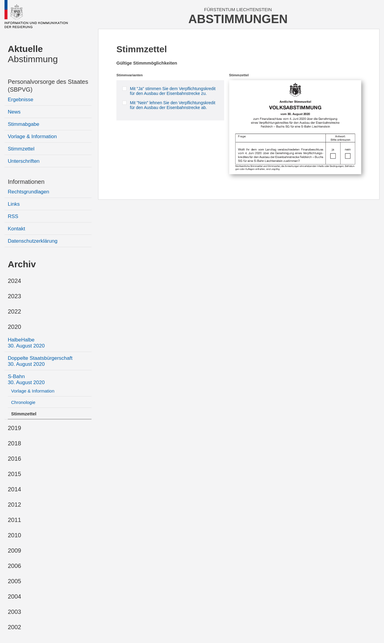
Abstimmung (33, 54)
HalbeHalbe (26, 343)
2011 (14, 520)
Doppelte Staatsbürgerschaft (40, 361)
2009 (14, 550)
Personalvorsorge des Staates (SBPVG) (48, 85)
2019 (14, 428)
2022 (14, 311)
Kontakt (16, 229)
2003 (14, 611)
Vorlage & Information (32, 136)
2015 (14, 474)
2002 (14, 627)
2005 (14, 581)
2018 (14, 443)
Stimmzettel (21, 149)
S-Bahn (26, 379)
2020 (14, 326)
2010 (14, 535)
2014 (14, 489)
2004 (14, 596)
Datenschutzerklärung (32, 241)
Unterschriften (24, 161)
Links (14, 204)
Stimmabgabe (23, 124)
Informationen (26, 181)
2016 (14, 458)
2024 (14, 281)
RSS (13, 216)
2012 (14, 504)
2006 (14, 566)
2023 (14, 296)
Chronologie (23, 402)
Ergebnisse (20, 99)
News (14, 112)
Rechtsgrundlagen (28, 192)
